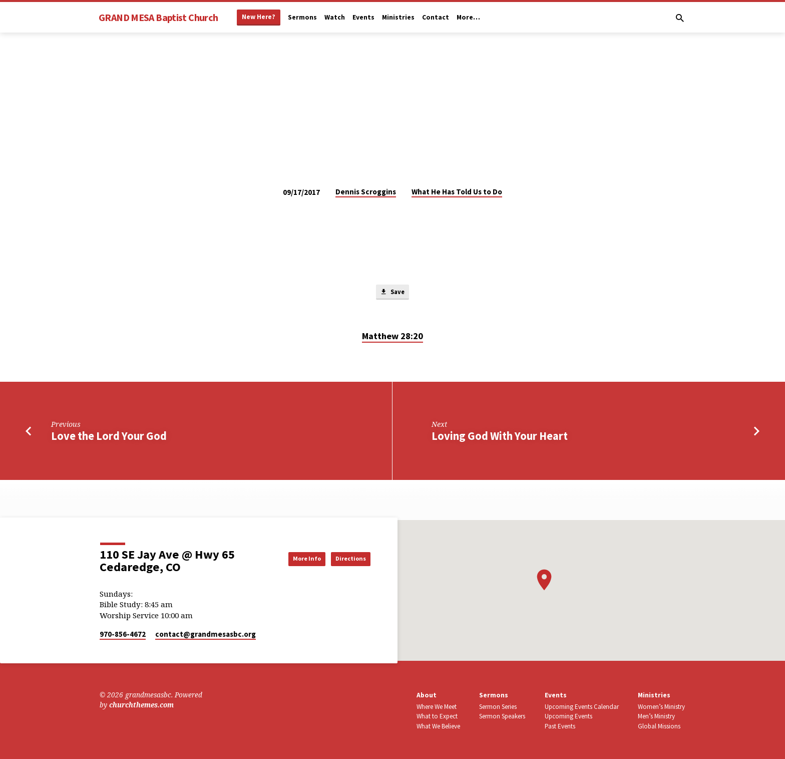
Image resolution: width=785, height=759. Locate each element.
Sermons (302, 17)
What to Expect (437, 716)
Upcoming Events (568, 716)
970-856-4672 (123, 634)
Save (392, 293)
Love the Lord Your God (109, 438)
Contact (435, 17)
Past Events (560, 726)
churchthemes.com (141, 705)
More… (468, 17)
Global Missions (659, 726)
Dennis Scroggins (365, 191)
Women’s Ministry (661, 706)
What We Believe (438, 726)
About (427, 695)
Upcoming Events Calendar (582, 706)
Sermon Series (498, 706)
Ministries (398, 17)
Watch (334, 17)
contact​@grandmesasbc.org (205, 634)
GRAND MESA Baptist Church (158, 17)
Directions (345, 558)
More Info (289, 558)
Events (363, 17)
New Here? (258, 17)
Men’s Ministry (656, 716)
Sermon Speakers (502, 716)
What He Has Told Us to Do (457, 191)
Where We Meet (437, 706)
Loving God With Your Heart (500, 438)
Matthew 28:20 (392, 338)
